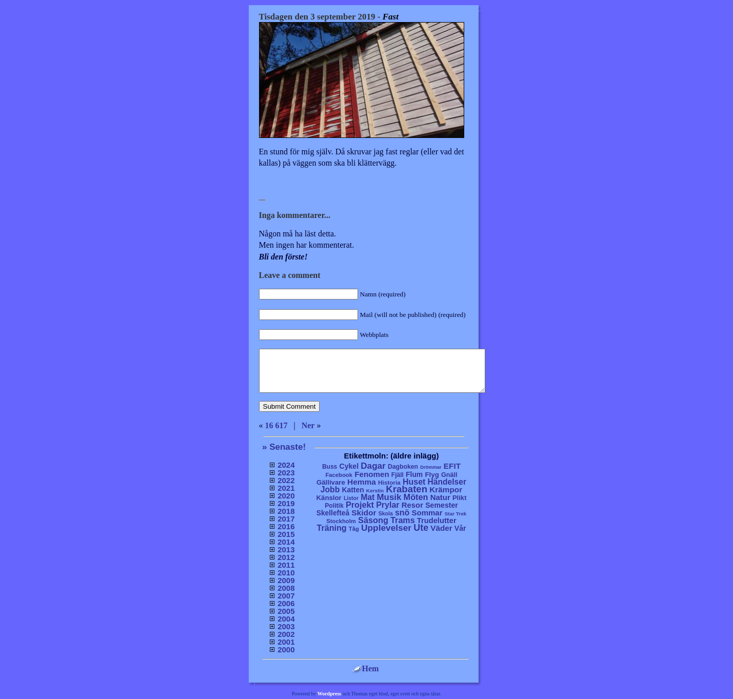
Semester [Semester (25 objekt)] (441, 505)
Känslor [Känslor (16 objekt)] (329, 498)
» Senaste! (284, 447)
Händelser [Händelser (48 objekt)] (447, 481)
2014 (286, 541)
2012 (286, 557)
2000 (286, 649)
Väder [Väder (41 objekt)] (441, 528)
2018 (286, 511)
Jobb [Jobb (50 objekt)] (330, 489)
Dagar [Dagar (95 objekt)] (373, 466)
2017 (286, 518)
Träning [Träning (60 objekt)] (331, 527)
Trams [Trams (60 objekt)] (402, 520)
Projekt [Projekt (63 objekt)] (360, 504)
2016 (286, 526)
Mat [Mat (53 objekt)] (367, 497)
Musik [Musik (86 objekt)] (389, 497)
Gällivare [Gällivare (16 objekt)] (330, 482)
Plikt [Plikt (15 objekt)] (459, 498)
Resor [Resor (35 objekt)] (412, 505)
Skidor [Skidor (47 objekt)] (363, 512)
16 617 (276, 425)
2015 (286, 534)
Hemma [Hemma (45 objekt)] (361, 481)
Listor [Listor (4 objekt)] (351, 498)
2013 (286, 549)
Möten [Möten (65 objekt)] (416, 497)
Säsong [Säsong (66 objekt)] (373, 520)
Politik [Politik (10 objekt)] (334, 505)
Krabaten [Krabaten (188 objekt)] (406, 489)
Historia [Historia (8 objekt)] (389, 482)
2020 (286, 495)
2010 (286, 572)
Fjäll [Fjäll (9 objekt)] (397, 474)
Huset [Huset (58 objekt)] (414, 481)
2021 (286, 488)
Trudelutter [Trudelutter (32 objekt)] (437, 520)
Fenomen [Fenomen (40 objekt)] (371, 474)
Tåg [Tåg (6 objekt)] (354, 529)
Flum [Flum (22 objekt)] (414, 474)
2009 (286, 580)
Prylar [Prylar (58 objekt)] (387, 504)
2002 (286, 634)
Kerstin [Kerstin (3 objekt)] (375, 490)
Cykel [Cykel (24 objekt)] (349, 466)
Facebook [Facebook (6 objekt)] (338, 475)
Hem (365, 668)
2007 (286, 595)
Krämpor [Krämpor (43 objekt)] (445, 489)
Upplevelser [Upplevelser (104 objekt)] (386, 528)
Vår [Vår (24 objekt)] (460, 528)
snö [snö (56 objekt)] (402, 512)
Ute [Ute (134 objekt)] (420, 528)
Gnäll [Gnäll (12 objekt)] (449, 474)
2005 (286, 611)
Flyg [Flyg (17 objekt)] (432, 474)
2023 (286, 472)
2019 (286, 503)
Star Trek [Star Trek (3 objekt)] (456, 513)
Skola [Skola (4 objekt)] (386, 513)
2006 (286, 603)
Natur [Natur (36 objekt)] (440, 497)
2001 (286, 641)
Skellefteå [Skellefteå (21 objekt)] (332, 513)
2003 (286, 626)
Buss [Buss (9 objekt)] (329, 466)
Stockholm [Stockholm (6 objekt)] (341, 521)
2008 (286, 588)
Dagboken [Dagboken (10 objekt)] (403, 466)
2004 (286, 618)
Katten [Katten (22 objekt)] (353, 490)
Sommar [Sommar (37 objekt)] (426, 512)
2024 (286, 465)
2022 (286, 480)
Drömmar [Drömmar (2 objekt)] (430, 467)
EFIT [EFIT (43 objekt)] (452, 466)
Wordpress (330, 693)
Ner (308, 425)
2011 (286, 565)
